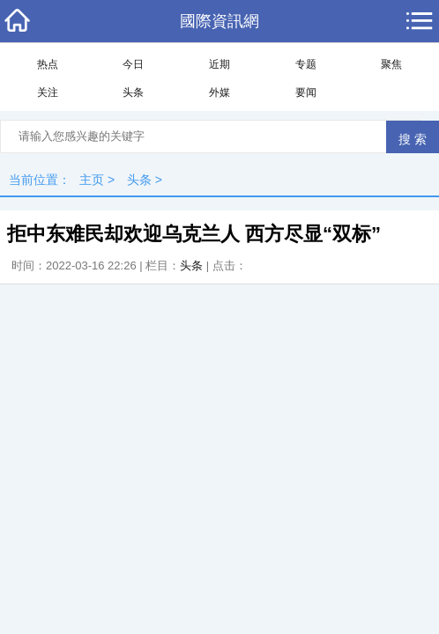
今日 (133, 64)
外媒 (219, 92)
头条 (133, 92)
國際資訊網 (219, 21)
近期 (219, 64)
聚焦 (391, 64)
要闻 (305, 92)
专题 (305, 64)
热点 (47, 64)
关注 (47, 92)
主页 (91, 180)
